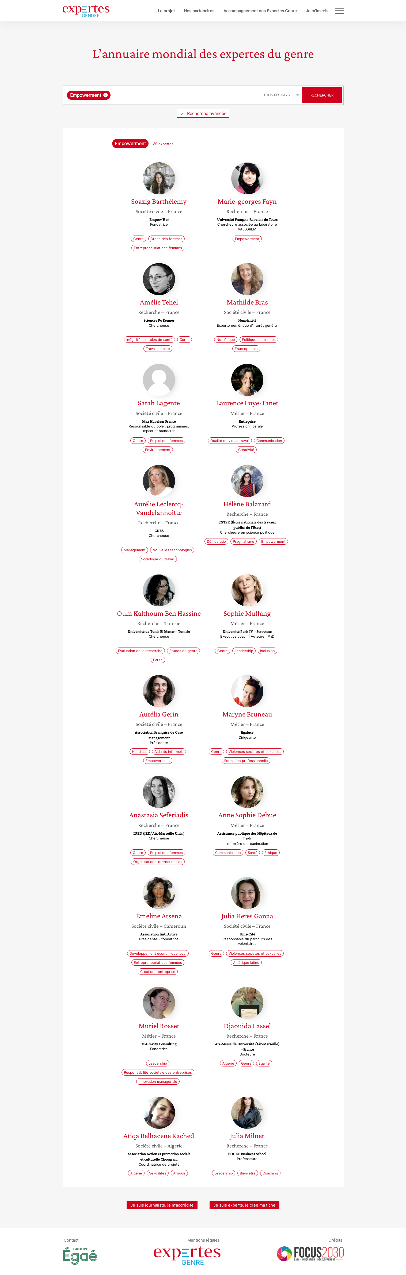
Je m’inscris (299, 10)
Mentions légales (203, 1239)
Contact (71, 1239)
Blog (324, 10)
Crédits (335, 1239)
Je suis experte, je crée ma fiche (244, 1205)
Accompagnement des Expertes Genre (242, 10)
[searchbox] (167, 95)
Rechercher (321, 95)
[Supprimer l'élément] (105, 95)
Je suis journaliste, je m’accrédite (162, 1205)
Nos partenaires (181, 10)
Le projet (148, 10)
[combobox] (159, 95)
